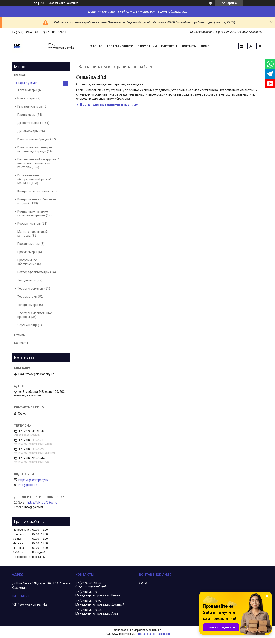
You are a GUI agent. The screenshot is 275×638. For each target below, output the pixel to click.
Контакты (189, 46)
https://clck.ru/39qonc (42, 502)
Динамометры (27, 131)
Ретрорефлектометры (33, 272)
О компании (147, 46)
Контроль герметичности (35, 191)
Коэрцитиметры (29, 223)
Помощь (207, 46)
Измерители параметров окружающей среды (35, 149)
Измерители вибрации (33, 139)
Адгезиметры (27, 90)
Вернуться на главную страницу (109, 104)
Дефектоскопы (28, 123)
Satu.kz (156, 630)
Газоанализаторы (30, 106)
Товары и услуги (120, 46)
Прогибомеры (27, 252)
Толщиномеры (27, 305)
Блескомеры (26, 98)
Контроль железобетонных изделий (36, 201)
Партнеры (169, 46)
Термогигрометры (30, 288)
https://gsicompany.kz (33, 480)
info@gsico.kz (27, 485)
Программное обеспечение (27, 262)
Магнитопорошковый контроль (32, 233)
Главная (95, 46)
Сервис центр (27, 325)
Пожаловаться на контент (154, 633)
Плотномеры (26, 114)
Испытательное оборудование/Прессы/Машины (34, 179)
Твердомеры (26, 280)
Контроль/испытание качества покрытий (32, 213)
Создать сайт (56, 3)
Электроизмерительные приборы (34, 315)
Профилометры (28, 243)
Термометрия (27, 296)
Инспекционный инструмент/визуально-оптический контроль (38, 163)
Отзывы (19, 335)
